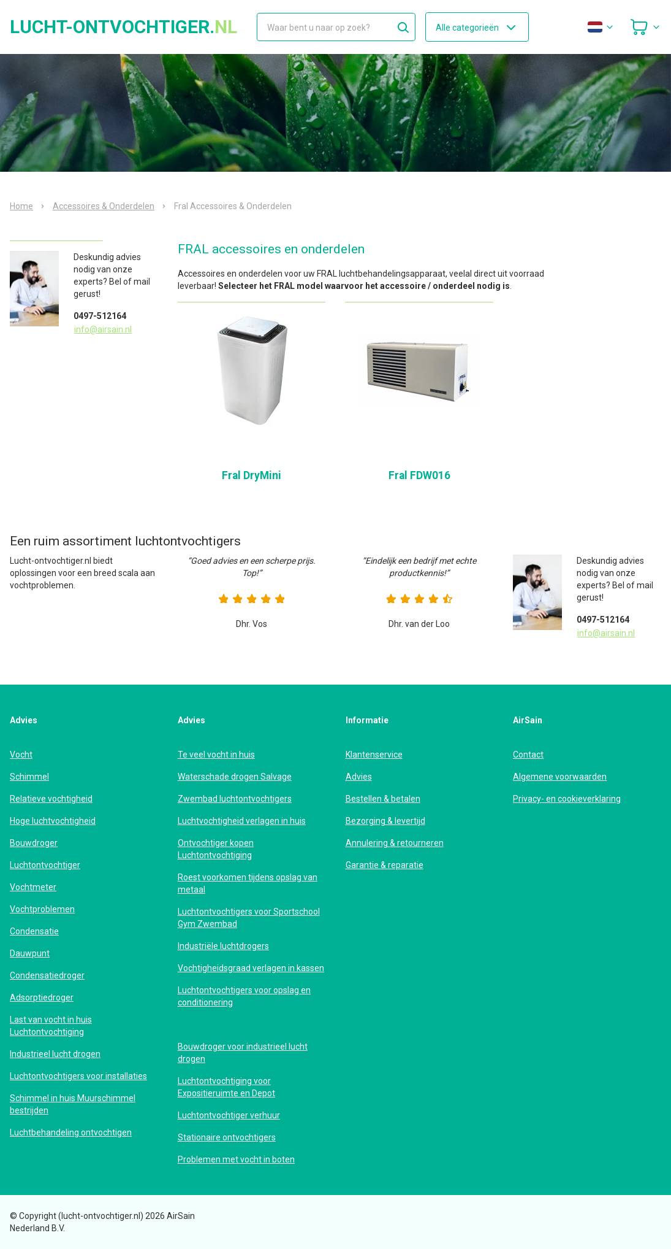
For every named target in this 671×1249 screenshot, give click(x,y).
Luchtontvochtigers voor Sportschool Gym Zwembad (249, 918)
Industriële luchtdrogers (223, 946)
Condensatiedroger (47, 975)
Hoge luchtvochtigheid (53, 821)
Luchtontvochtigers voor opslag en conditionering (244, 996)
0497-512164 (100, 316)
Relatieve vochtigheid (51, 799)
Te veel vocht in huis (216, 754)
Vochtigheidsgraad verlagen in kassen (251, 968)
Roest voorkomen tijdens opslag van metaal (247, 883)
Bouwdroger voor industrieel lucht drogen (243, 1053)
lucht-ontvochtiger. (123, 27)
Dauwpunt (30, 953)
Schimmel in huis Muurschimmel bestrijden (72, 1104)
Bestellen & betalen (383, 799)
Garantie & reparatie (384, 865)
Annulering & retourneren (395, 843)
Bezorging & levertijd (385, 821)
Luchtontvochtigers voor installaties (78, 1076)
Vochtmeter (33, 887)
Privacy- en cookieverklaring (567, 799)
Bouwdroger (34, 843)
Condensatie (34, 931)
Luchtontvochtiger (45, 865)
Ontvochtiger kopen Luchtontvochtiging (216, 849)
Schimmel (29, 777)
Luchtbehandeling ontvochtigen (71, 1132)
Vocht (21, 754)
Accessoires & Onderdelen (103, 206)
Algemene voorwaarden (560, 777)
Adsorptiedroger (42, 997)
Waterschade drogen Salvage (235, 777)
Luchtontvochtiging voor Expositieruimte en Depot (226, 1087)
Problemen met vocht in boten (236, 1159)
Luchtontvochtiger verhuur (229, 1115)
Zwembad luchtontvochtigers (235, 799)
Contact (528, 754)
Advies (359, 777)
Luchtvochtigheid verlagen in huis (242, 821)
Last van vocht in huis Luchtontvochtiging (51, 1026)
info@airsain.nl (103, 329)
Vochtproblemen (42, 909)
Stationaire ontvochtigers (227, 1137)
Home (21, 206)
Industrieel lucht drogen (55, 1054)
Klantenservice (374, 754)
